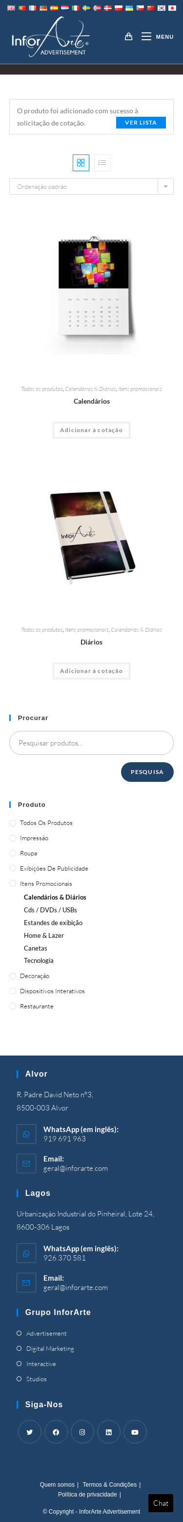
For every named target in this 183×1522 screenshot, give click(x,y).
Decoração (34, 976)
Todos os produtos (42, 388)
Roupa (28, 853)
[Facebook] (56, 1432)
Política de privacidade (87, 1494)
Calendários (92, 401)
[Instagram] (82, 1432)
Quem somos (57, 1484)
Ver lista (141, 122)
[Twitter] (29, 1432)
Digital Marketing (50, 1348)
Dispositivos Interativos (52, 991)
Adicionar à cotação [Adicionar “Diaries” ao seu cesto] (91, 670)
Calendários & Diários (90, 388)
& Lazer (44, 935)
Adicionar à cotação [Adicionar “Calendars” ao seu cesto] (91, 430)
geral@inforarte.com (75, 1168)
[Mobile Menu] (154, 37)
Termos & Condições (109, 1484)
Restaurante (37, 1006)
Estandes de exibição (53, 923)
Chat (160, 1503)
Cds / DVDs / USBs (50, 910)
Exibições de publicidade (54, 868)
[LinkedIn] (109, 1432)
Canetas (35, 948)
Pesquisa (147, 771)
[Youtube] (135, 1432)
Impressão (34, 838)
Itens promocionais (140, 388)
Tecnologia (39, 960)
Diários (91, 642)
